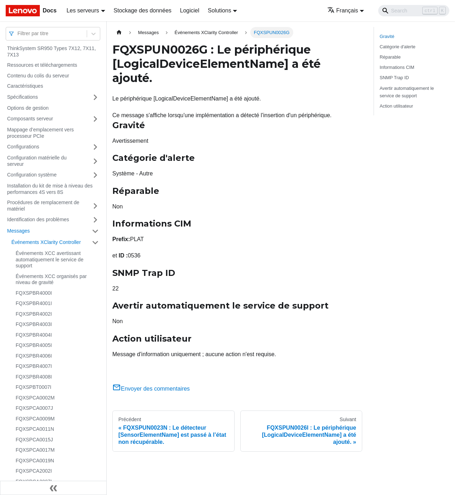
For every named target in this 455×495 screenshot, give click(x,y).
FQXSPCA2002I (34, 471)
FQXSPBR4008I (34, 377)
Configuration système (32, 175)
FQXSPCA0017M (35, 450)
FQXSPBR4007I (34, 366)
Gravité (387, 36)
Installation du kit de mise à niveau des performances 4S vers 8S (49, 189)
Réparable (390, 57)
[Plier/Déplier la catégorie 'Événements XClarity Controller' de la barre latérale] (95, 242)
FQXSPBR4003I (34, 324)
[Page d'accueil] (119, 32)
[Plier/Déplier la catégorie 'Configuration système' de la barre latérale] (95, 175)
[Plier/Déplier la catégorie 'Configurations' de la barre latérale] (95, 147)
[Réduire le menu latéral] (53, 488)
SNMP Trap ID (394, 77)
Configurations (23, 146)
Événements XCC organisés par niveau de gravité (51, 279)
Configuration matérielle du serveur (36, 161)
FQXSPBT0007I (33, 387)
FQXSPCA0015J (34, 439)
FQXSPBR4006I (34, 356)
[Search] (413, 10)
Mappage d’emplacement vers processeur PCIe (40, 133)
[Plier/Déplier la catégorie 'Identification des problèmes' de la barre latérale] (95, 219)
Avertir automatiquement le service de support (407, 92)
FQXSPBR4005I (34, 345)
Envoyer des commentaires (151, 389)
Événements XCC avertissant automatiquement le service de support (50, 259)
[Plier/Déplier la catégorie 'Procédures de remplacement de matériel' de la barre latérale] (95, 205)
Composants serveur (30, 118)
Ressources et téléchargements (42, 65)
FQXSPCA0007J (34, 408)
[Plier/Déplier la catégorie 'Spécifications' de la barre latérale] (95, 97)
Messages (18, 231)
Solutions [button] (219, 10)
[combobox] (18, 33)
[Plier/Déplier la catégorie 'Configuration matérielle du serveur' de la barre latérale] (95, 161)
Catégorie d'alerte (398, 46)
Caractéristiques (25, 86)
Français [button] (342, 10)
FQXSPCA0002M (35, 398)
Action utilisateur (396, 106)
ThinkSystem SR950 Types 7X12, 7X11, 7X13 (51, 51)
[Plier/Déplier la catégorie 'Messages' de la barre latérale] (95, 231)
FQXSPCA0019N (35, 460)
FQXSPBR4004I (34, 335)
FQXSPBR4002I (34, 314)
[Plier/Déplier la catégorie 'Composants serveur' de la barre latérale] (95, 119)
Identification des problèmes (38, 219)
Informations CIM (397, 67)
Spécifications (22, 97)
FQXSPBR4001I (34, 303)
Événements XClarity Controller (46, 242)
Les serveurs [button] (82, 10)
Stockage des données (143, 10)
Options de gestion (28, 108)
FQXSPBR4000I (34, 293)
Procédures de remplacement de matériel (43, 206)
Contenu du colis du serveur (38, 75)
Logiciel (189, 10)
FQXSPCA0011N (35, 429)
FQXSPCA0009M (35, 418)
